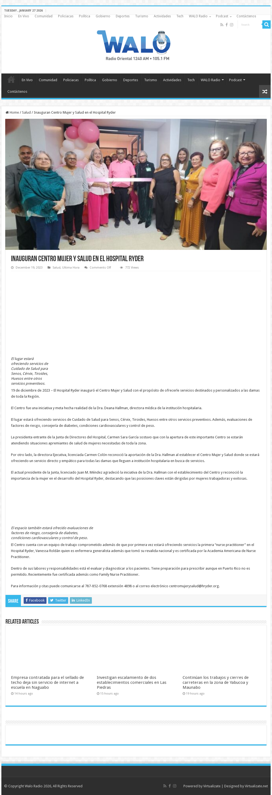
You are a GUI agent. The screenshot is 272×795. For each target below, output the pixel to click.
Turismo (141, 16)
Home (12, 112)
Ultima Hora (70, 267)
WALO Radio (198, 16)
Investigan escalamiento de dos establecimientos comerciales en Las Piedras (131, 682)
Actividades (162, 16)
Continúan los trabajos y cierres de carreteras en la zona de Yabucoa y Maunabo (216, 682)
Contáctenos (246, 16)
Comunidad (44, 16)
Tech (179, 16)
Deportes (123, 16)
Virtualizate (212, 786)
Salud (26, 112)
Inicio (8, 16)
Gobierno (103, 16)
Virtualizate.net (256, 786)
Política (84, 16)
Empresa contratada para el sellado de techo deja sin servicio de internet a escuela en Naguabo (47, 682)
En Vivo (23, 16)
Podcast (222, 16)
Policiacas (65, 16)
